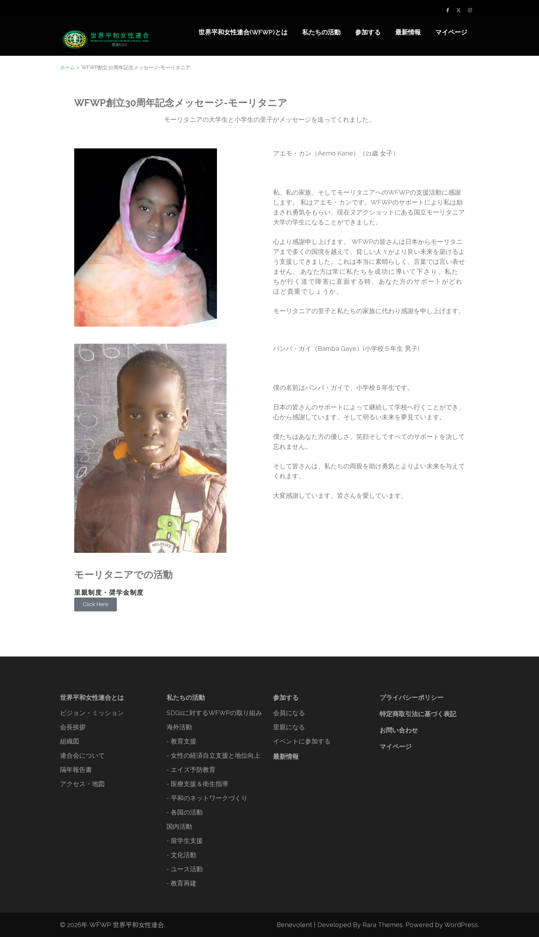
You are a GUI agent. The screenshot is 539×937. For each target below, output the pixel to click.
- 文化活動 (181, 855)
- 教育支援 (181, 741)
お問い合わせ (399, 730)
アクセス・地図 (82, 784)
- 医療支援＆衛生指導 (197, 784)
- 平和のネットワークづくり (207, 798)
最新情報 (408, 32)
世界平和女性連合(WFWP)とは (243, 32)
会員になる (289, 713)
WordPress (461, 924)
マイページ (451, 32)
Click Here (95, 604)
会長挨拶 (73, 727)
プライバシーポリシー (411, 697)
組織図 (69, 741)
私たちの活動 (321, 32)
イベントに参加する (302, 741)
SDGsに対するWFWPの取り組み (214, 713)
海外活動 (179, 727)
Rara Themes (383, 924)
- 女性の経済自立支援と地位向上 (213, 755)
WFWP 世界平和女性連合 (126, 924)
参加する (368, 32)
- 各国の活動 (185, 812)
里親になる (289, 727)
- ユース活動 (185, 869)
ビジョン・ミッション (92, 713)
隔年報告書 (76, 769)
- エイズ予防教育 (191, 769)
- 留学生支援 (185, 840)
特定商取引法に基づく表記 (418, 714)
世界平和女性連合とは (92, 697)
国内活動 (179, 826)
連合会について (82, 755)
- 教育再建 (181, 883)
